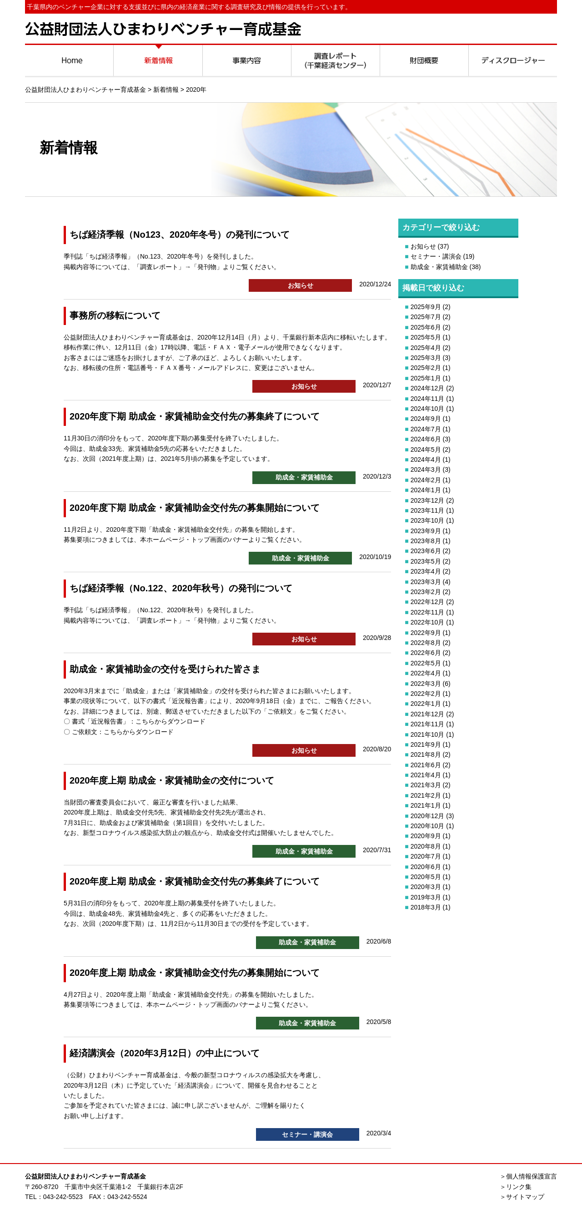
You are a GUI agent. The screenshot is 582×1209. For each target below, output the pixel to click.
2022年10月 (428, 622)
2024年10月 (428, 408)
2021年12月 (428, 714)
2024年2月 (426, 480)
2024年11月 (428, 398)
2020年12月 (428, 815)
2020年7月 (426, 856)
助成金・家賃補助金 (439, 266)
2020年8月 (426, 846)
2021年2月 (426, 795)
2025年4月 (426, 347)
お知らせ (423, 246)
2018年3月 (426, 907)
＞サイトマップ (522, 1196)
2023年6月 (426, 551)
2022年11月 (428, 612)
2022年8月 (426, 642)
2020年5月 (426, 876)
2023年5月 (426, 561)
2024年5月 (426, 449)
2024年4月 (426, 459)
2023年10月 (428, 520)
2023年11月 (428, 510)
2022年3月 (426, 683)
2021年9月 (426, 744)
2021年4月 (426, 775)
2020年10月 (428, 825)
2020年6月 (426, 866)
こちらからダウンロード (170, 721)
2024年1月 (426, 490)
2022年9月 (426, 632)
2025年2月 (426, 367)
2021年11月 (428, 724)
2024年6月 (426, 439)
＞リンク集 (516, 1186)
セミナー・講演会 (436, 256)
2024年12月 (428, 388)
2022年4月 (426, 673)
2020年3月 (426, 886)
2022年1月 (426, 703)
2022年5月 (426, 663)
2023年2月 (426, 591)
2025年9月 (426, 306)
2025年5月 (426, 337)
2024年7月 (426, 429)
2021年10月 (428, 734)
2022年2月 (426, 693)
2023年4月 (426, 571)
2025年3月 (426, 357)
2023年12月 (428, 500)
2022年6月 (426, 652)
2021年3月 (426, 785)
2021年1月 (426, 805)
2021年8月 (426, 754)
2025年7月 (426, 316)
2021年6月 (426, 765)
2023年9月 (426, 531)
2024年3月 (426, 469)
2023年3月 (426, 581)
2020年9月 (426, 835)
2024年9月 (426, 418)
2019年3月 (426, 897)
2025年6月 (426, 327)
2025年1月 (426, 378)
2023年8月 (426, 541)
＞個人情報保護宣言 (528, 1176)
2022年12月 (428, 601)
